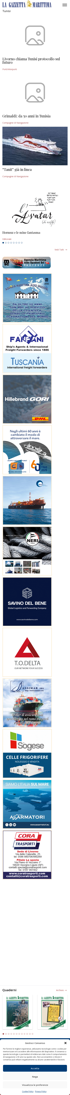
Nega (35, 1076)
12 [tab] (32, 1034)
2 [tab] (6, 243)
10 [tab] (27, 1034)
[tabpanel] (35, 236)
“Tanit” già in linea (17, 169)
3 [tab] (8, 243)
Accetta (35, 1068)
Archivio (60, 990)
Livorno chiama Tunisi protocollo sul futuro (31, 60)
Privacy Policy (40, 1091)
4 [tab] (11, 243)
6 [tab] (16, 243)
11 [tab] (30, 1034)
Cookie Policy (27, 1091)
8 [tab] (21, 243)
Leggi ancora (35, 236)
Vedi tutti (59, 249)
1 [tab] (3, 243)
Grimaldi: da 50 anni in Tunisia (26, 115)
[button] (65, 1043)
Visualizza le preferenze (35, 1084)
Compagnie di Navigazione (15, 122)
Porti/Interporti (9, 69)
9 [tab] (24, 1034)
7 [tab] (19, 243)
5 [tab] (13, 243)
